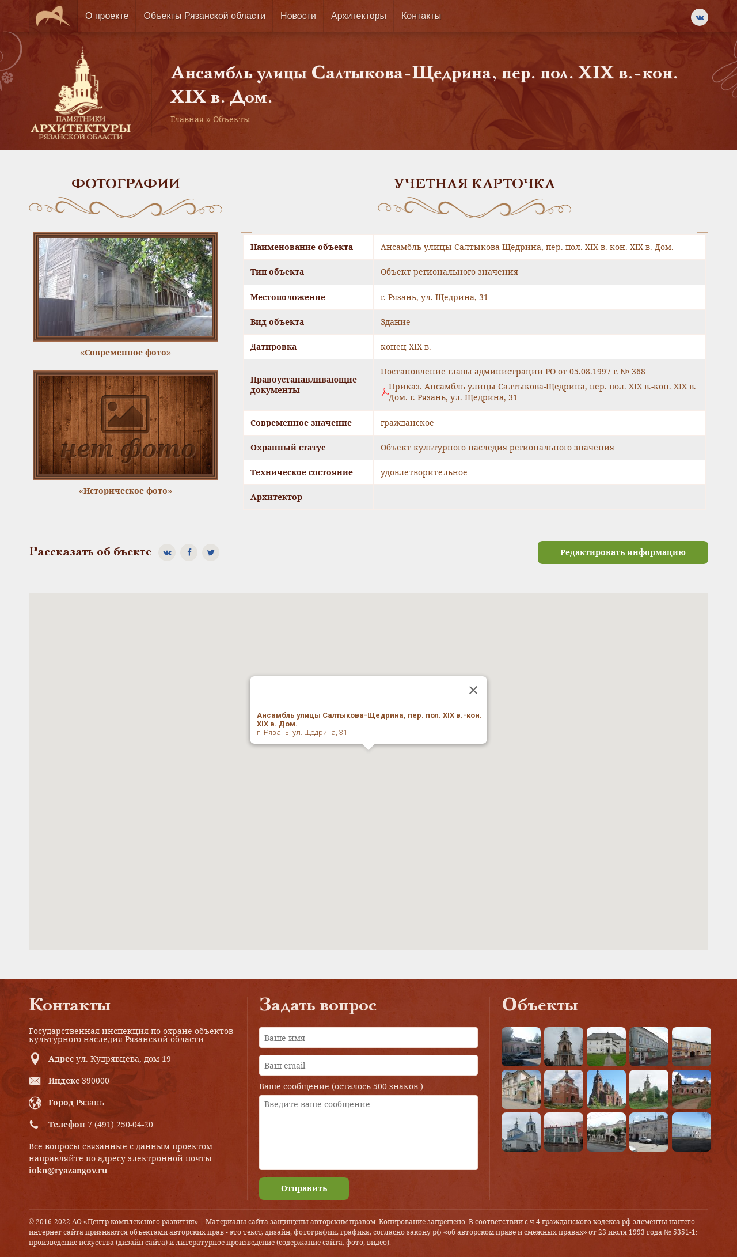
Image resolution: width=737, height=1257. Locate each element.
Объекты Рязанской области (204, 16)
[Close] (473, 690)
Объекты (231, 118)
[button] (368, 760)
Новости (298, 16)
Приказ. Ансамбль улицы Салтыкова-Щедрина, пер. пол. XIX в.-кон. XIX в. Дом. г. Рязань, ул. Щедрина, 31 (542, 391)
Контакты (421, 16)
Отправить (304, 1188)
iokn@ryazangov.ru (68, 1170)
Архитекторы (358, 16)
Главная (187, 118)
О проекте (106, 16)
